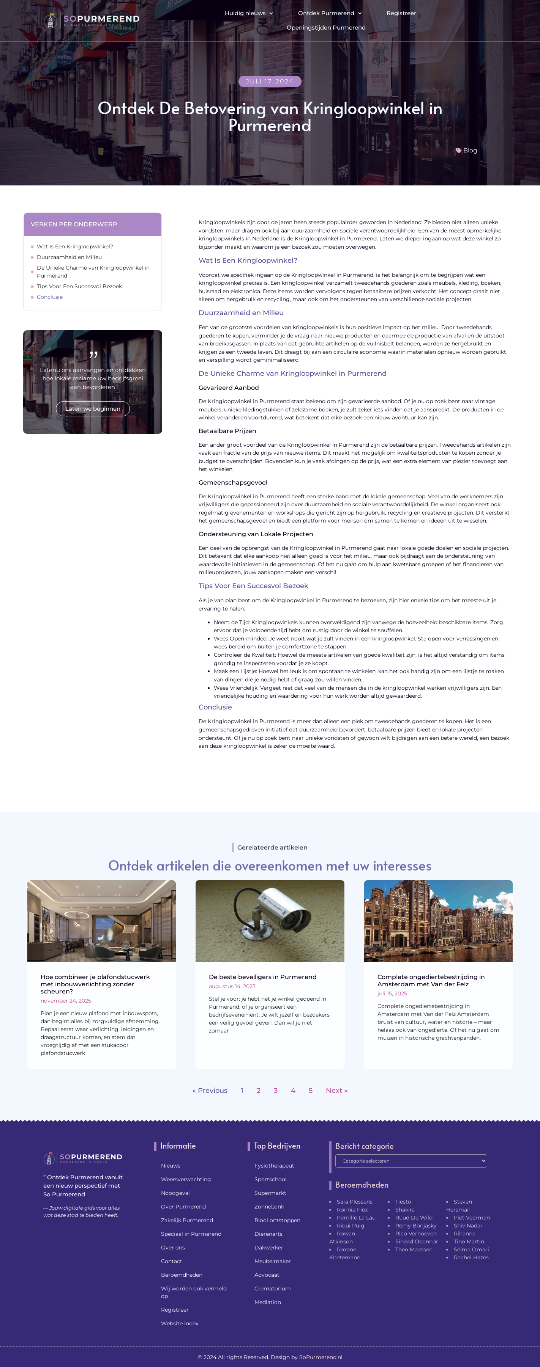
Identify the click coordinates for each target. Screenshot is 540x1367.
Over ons (173, 1247)
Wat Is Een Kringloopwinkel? (75, 246)
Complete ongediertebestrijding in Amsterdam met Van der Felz (431, 980)
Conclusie (50, 296)
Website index (179, 1323)
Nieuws (170, 1165)
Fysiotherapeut (274, 1165)
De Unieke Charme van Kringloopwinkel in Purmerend (93, 271)
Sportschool (270, 1179)
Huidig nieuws (249, 13)
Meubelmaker (272, 1261)
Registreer (401, 13)
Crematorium (272, 1288)
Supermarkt (270, 1193)
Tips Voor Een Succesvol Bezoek (79, 286)
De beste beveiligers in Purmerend (263, 977)
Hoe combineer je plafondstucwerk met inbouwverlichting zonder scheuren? (95, 984)
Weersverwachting (186, 1179)
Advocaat (266, 1274)
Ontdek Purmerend (330, 13)
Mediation (267, 1302)
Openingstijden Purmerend (326, 27)
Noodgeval (175, 1193)
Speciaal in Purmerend (191, 1233)
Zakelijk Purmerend (187, 1220)
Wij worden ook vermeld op (194, 1292)
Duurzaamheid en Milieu (69, 257)
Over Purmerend (183, 1206)
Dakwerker (268, 1247)
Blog (470, 150)
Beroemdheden (181, 1274)
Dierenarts (268, 1233)
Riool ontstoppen (277, 1220)
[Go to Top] (509, 1308)
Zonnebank (269, 1206)
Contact (171, 1261)
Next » (336, 1090)
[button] (490, 20)
